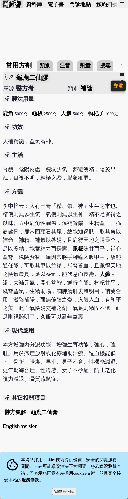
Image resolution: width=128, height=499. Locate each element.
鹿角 (8, 113)
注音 (65, 65)
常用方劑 (19, 65)
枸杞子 (96, 113)
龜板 (37, 113)
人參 (66, 113)
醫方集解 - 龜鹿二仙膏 (31, 412)
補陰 (86, 88)
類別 (45, 65)
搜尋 (105, 65)
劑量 (85, 65)
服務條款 (30, 480)
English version (20, 426)
